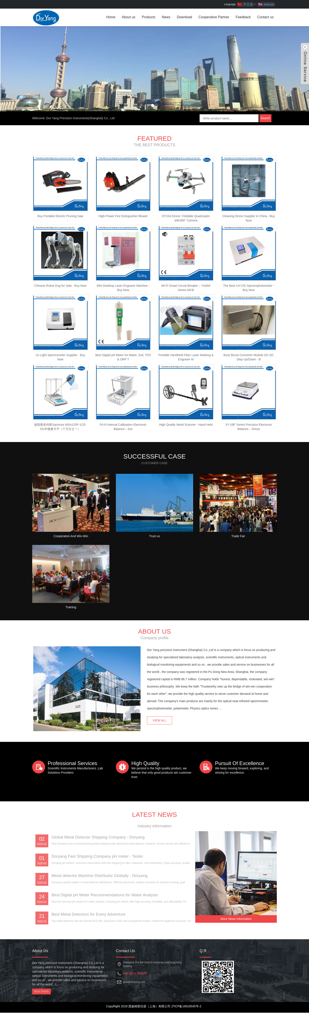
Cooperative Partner (213, 17)
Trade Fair (238, 557)
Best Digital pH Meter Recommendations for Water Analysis (108, 940)
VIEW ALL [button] (162, 729)
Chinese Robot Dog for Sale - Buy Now (60, 303)
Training (70, 628)
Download (184, 17)
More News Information (236, 923)
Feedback (243, 17)
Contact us (265, 17)
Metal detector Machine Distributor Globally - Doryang (103, 921)
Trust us (154, 557)
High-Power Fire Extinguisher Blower (123, 232)
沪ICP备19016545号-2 (186, 1013)
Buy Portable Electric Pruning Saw (60, 232)
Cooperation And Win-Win (70, 557)
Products (148, 17)
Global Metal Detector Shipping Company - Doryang (101, 881)
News (166, 17)
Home (110, 17)
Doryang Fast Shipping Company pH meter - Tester (100, 901)
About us (128, 17)
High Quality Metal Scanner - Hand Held (186, 444)
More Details (41, 998)
